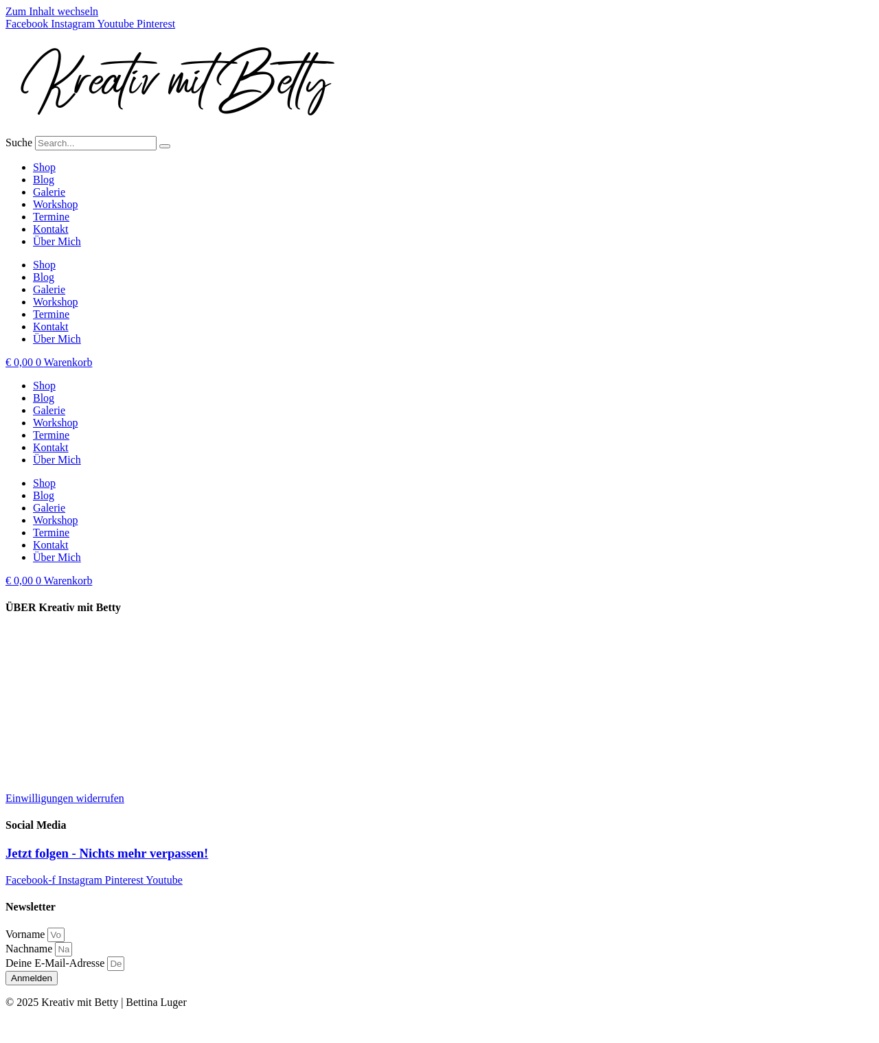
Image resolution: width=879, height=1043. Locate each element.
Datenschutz (32, 728)
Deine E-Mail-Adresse (56, 963)
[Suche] (164, 146)
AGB (17, 775)
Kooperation (32, 658)
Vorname (26, 934)
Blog (43, 179)
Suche (18, 142)
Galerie (49, 192)
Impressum (29, 705)
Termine (51, 216)
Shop (44, 167)
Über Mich (57, 241)
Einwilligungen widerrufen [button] (64, 798)
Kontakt (51, 229)
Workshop (55, 204)
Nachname (30, 948)
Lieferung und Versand (55, 635)
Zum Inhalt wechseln (51, 11)
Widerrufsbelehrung (49, 751)
